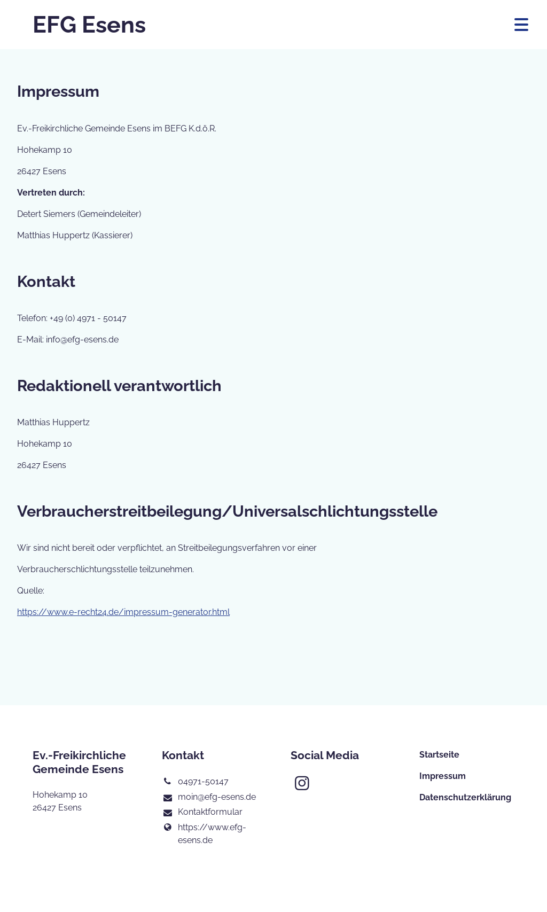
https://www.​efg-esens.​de (204, 834)
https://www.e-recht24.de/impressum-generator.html (123, 612)
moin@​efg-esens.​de (209, 798)
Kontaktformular (202, 813)
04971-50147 (195, 781)
